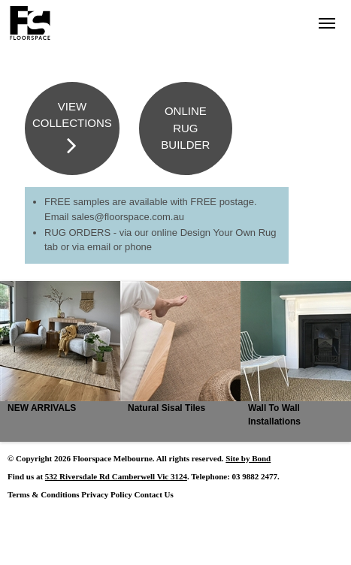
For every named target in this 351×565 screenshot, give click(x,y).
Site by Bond (248, 458)
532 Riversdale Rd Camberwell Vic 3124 (116, 476)
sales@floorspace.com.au (127, 216)
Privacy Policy (106, 494)
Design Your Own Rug (228, 232)
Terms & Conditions (44, 494)
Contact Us (154, 494)
